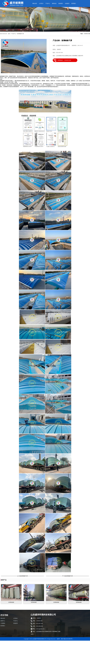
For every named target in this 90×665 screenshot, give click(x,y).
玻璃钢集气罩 (20, 33)
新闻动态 (54, 3)
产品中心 (47, 3)
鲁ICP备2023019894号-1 (67, 638)
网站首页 (34, 3)
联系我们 (73, 3)
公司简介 (41, 3)
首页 (9, 33)
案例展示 (60, 3)
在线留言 (67, 3)
